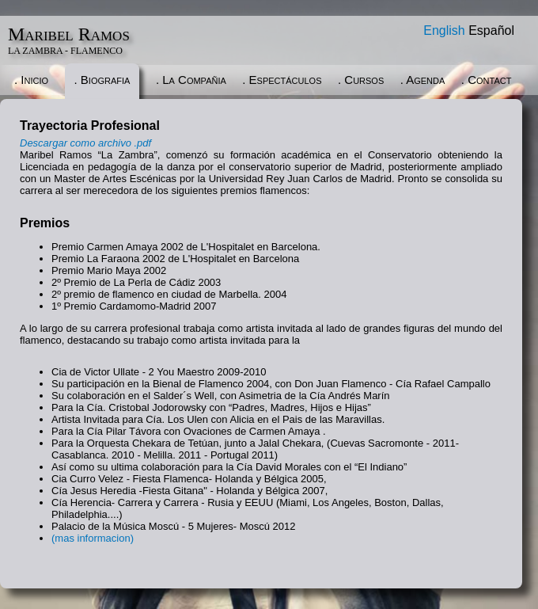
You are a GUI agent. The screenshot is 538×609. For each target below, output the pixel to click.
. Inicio (31, 79)
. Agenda (422, 79)
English (443, 30)
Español (491, 30)
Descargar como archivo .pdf (85, 143)
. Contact (486, 79)
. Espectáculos (281, 79)
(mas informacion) (92, 538)
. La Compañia (191, 79)
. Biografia (102, 79)
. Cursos (361, 79)
